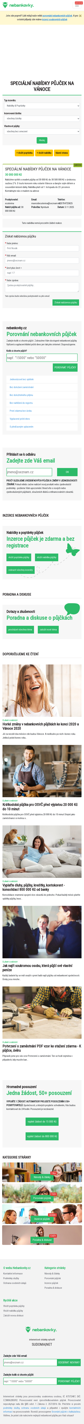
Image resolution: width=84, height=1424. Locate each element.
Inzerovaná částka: (13, 113)
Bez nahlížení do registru (21, 403)
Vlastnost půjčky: (12, 126)
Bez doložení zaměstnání (22, 387)
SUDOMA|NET (42, 1344)
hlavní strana (62, 153)
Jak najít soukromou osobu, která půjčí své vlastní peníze (37, 968)
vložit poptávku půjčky (18, 557)
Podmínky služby (11, 1278)
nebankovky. (21, 5)
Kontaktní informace (13, 1273)
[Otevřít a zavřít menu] (77, 5)
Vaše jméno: (11, 243)
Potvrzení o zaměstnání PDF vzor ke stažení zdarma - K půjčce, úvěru (41, 1048)
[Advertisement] (42, 54)
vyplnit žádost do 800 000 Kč (42, 1136)
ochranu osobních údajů (33, 1408)
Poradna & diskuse (53, 1288)
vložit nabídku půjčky (46, 557)
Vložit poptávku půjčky (13, 1306)
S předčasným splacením (21, 426)
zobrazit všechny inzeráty (20, 570)
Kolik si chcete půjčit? (16, 351)
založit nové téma (48, 629)
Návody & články (52, 1273)
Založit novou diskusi (13, 1315)
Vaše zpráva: (12, 280)
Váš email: (10, 255)
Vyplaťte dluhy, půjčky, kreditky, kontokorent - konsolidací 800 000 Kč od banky (33, 887)
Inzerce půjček (51, 1283)
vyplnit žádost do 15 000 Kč (42, 1121)
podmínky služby (11, 1408)
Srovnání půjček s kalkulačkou (66, 1411)
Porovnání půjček (53, 1278)
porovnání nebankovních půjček (57, 15)
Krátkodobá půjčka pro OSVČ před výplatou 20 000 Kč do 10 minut (40, 807)
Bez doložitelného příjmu (21, 395)
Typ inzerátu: (10, 100)
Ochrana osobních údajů (14, 1283)
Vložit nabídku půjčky (13, 1310)
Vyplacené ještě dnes (20, 419)
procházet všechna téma (20, 629)
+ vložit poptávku (25, 153)
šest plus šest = (13, 268)
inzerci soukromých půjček (54, 19)
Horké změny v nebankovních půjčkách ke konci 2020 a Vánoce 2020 (40, 726)
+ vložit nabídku (44, 153)
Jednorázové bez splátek (22, 379)
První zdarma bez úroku (21, 411)
